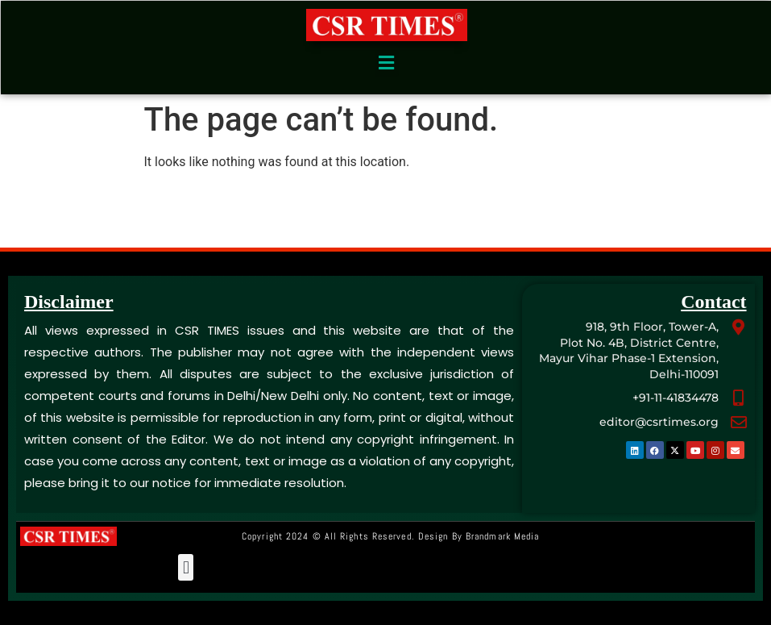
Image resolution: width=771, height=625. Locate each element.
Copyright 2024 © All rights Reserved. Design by (390, 536)
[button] (387, 63)
